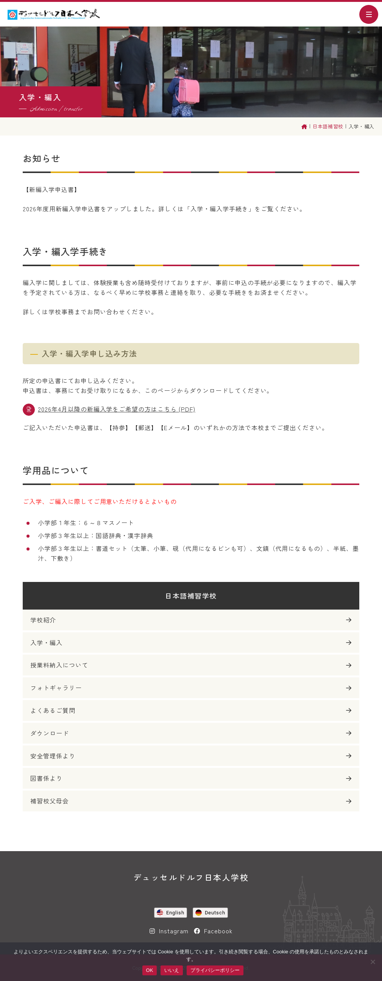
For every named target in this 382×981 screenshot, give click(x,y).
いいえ (171, 970)
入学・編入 (46, 642)
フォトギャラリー (56, 687)
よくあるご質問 (52, 710)
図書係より (46, 778)
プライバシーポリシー (215, 970)
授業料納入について (59, 664)
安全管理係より (52, 755)
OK (149, 970)
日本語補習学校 (191, 595)
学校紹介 (43, 619)
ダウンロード (49, 733)
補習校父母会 (49, 800)
